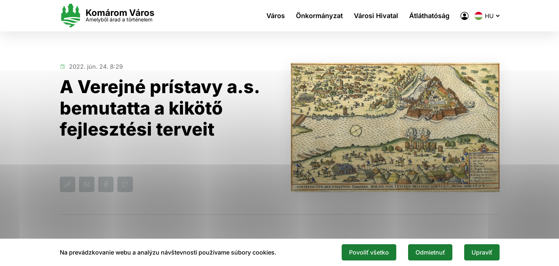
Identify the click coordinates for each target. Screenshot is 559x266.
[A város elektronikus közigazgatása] (464, 16)
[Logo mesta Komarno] (107, 16)
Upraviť (482, 252)
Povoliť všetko (369, 252)
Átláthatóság (429, 16)
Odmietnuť (430, 252)
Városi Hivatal (376, 16)
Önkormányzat (319, 16)
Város (275, 16)
